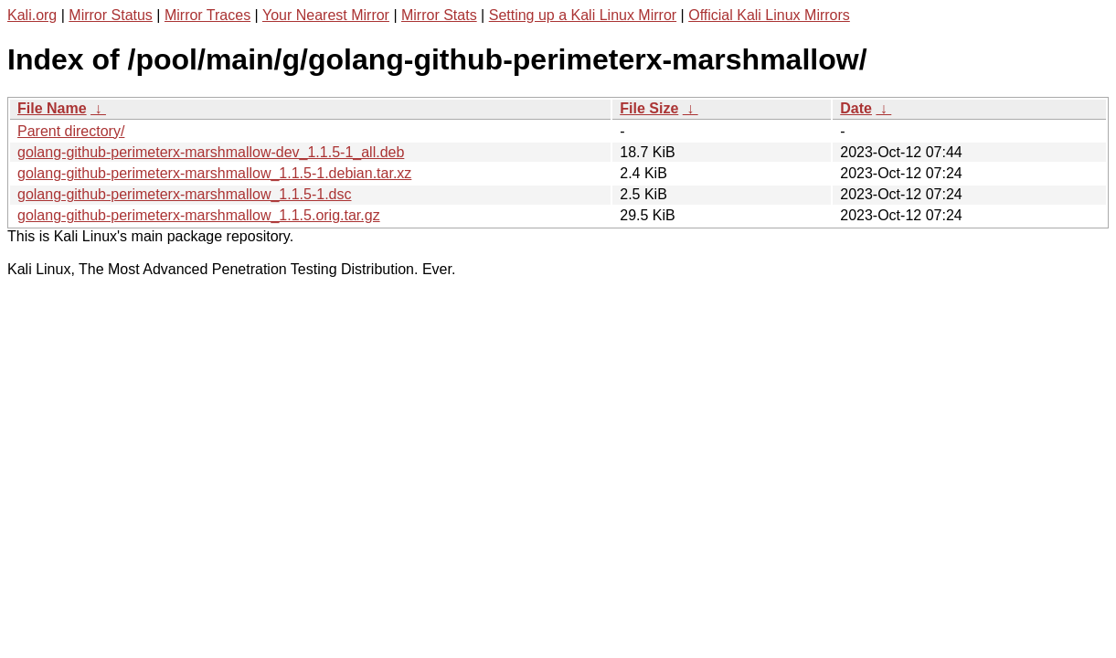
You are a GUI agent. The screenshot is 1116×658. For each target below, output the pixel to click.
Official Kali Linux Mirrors (769, 15)
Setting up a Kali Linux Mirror (582, 15)
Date (856, 108)
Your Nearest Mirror (325, 15)
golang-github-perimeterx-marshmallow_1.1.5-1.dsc (184, 194)
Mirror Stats (439, 15)
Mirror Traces (207, 15)
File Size (649, 108)
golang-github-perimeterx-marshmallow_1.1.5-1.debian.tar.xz (214, 173)
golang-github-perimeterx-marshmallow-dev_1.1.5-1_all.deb (210, 152)
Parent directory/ (70, 131)
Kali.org (32, 15)
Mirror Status (111, 15)
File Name (52, 108)
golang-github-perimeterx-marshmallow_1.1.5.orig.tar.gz (198, 215)
